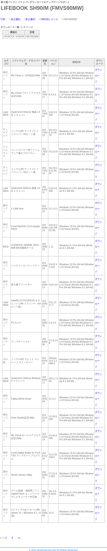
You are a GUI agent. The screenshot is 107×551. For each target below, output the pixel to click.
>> (19, 538)
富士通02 (30, 19)
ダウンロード (98, 75)
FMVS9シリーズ (49, 19)
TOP (2, 19)
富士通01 (16, 19)
